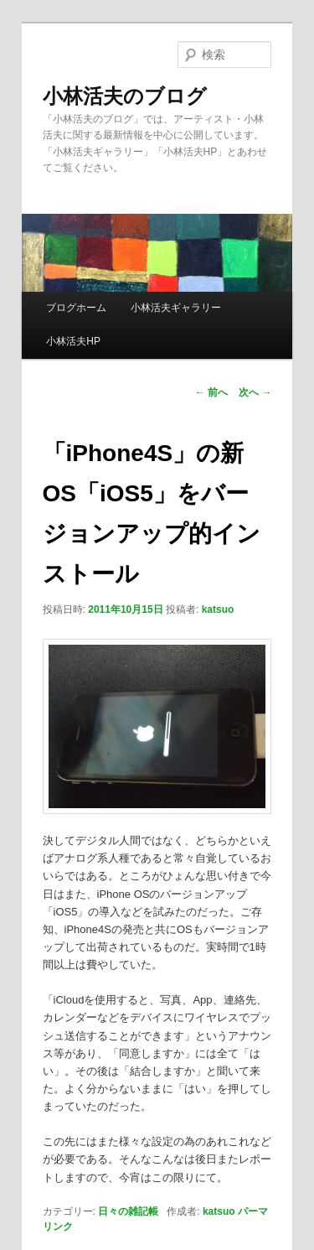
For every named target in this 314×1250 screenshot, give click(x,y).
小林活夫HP (73, 341)
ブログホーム (76, 308)
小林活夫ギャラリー (176, 308)
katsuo (218, 609)
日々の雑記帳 (128, 1211)
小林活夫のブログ (125, 96)
